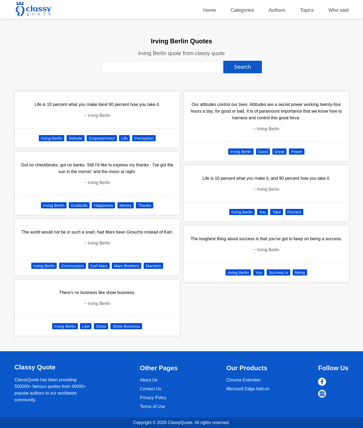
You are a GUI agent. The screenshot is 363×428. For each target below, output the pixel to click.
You (262, 212)
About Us (149, 380)
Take (276, 212)
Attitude (75, 138)
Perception (144, 138)
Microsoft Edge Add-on (248, 389)
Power (297, 151)
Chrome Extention (243, 380)
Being (300, 272)
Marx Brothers (126, 265)
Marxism (153, 265)
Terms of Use (152, 406)
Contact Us (150, 389)
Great (279, 151)
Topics (307, 10)
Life (124, 138)
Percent (294, 212)
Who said (338, 10)
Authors (277, 10)
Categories (242, 10)
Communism (72, 265)
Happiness (103, 205)
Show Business (126, 326)
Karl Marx (99, 265)
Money (126, 205)
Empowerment (102, 138)
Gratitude (79, 205)
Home (209, 10)
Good (263, 151)
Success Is (278, 272)
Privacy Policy (153, 397)
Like (86, 326)
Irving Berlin (51, 138)
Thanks (144, 205)
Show (101, 326)
